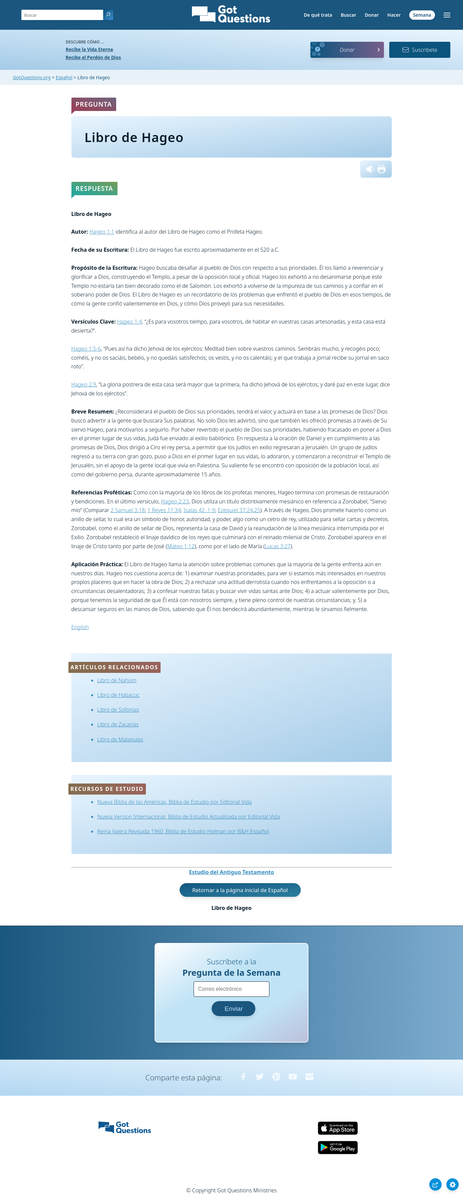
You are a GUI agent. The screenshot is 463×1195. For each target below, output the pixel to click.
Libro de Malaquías (120, 739)
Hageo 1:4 (129, 321)
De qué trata (318, 15)
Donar (372, 15)
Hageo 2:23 (175, 501)
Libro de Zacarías (118, 724)
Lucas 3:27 (278, 546)
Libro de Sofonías (118, 709)
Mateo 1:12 (181, 546)
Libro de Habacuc (118, 695)
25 (257, 510)
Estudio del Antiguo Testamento (231, 872)
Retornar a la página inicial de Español (240, 890)
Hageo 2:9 (83, 384)
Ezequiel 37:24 (235, 510)
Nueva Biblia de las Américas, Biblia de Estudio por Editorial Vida (174, 802)
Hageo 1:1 (101, 231)
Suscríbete (419, 49)
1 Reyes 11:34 (164, 510)
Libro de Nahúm (116, 680)
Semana (422, 15)
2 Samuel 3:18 (127, 510)
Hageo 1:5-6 (86, 348)
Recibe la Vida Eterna (89, 49)
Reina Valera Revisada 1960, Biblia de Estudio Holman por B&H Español (183, 831)
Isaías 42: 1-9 (199, 510)
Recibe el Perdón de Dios (93, 57)
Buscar (348, 15)
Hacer (394, 15)
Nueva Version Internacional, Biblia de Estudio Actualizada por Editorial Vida (188, 816)
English (80, 627)
